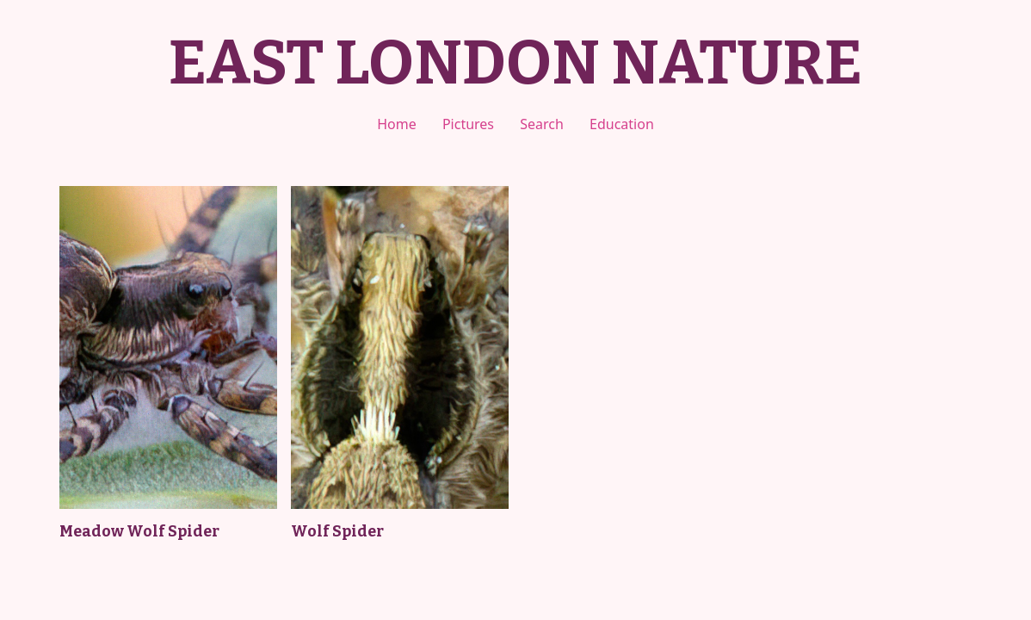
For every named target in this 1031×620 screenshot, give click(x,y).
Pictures (468, 124)
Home (397, 124)
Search (542, 124)
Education (622, 124)
